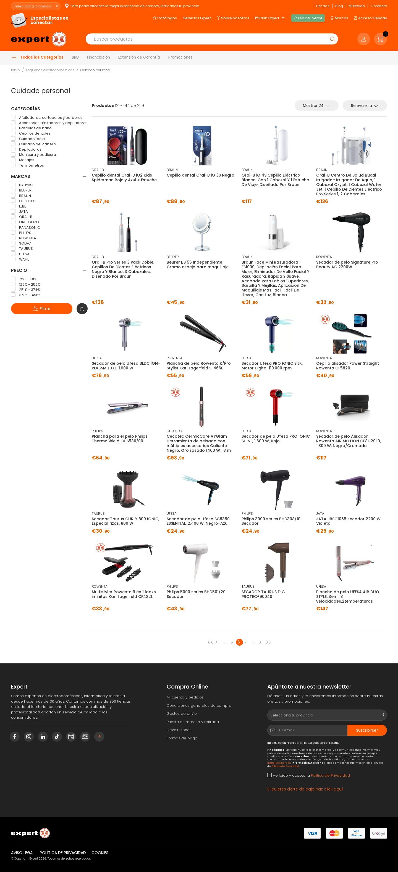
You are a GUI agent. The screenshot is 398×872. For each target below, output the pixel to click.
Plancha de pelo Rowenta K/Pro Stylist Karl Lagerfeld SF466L (199, 366)
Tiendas (322, 6)
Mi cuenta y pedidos (185, 697)
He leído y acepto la (308, 775)
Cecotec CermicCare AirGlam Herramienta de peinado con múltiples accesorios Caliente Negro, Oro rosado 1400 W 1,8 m (199, 443)
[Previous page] (210, 642)
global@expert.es (278, 763)
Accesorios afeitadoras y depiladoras (49, 122)
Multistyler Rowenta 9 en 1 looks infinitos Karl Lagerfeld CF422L (124, 594)
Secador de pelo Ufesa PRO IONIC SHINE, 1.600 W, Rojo (276, 439)
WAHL (20, 259)
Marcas (339, 17)
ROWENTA (23, 238)
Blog (339, 6)
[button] (380, 39)
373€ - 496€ (26, 294)
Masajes (22, 159)
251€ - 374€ (25, 289)
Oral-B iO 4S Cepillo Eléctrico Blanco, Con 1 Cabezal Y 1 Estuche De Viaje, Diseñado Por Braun (275, 179)
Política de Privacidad (285, 766)
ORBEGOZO (25, 222)
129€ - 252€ (25, 284)
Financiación (98, 57)
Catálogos (165, 17)
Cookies (99, 852)
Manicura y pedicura (33, 154)
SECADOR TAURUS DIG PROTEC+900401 (263, 594)
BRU (75, 57)
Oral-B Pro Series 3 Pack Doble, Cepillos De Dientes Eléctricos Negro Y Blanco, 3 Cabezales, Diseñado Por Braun (123, 269)
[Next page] (261, 642)
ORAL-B (21, 216)
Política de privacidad (63, 852)
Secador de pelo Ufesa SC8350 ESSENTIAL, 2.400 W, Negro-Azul (198, 521)
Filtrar (41, 309)
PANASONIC (25, 227)
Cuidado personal (95, 70)
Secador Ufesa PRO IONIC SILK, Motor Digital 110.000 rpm (272, 366)
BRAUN (21, 195)
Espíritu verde (308, 17)
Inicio (15, 70)
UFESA (20, 253)
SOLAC (21, 243)
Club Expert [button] (270, 18)
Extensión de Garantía (139, 57)
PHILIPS (21, 232)
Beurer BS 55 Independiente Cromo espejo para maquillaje (198, 264)
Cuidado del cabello (33, 143)
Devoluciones (179, 729)
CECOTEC (23, 200)
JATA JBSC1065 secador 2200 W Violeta (348, 521)
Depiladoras (26, 149)
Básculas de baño (31, 128)
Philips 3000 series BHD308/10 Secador (271, 521)
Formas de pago (182, 738)
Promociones (180, 57)
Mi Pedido (357, 6)
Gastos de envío (182, 713)
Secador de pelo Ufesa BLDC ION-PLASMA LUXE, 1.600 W (126, 366)
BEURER (21, 190)
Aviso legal (22, 852)
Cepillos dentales (31, 133)
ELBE (18, 206)
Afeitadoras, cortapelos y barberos (47, 117)
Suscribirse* (367, 730)
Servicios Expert (197, 18)
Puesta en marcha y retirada (193, 721)
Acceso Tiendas (370, 17)
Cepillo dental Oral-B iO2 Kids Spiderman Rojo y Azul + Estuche (124, 177)
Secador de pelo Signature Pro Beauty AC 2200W (347, 264)
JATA (19, 211)
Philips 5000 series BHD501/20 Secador (196, 594)
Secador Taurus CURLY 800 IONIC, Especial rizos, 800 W (125, 521)
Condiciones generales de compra (199, 705)
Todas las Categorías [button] (37, 57)
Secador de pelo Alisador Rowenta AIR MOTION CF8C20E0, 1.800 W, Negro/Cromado (348, 441)
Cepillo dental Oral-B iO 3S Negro (200, 175)
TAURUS (22, 248)
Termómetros (27, 165)
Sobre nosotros (233, 17)
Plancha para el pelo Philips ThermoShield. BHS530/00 (120, 439)
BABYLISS (23, 185)
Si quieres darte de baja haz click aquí (305, 789)
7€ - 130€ (23, 279)
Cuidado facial (28, 138)
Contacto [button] (379, 6)
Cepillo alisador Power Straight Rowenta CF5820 (347, 366)
